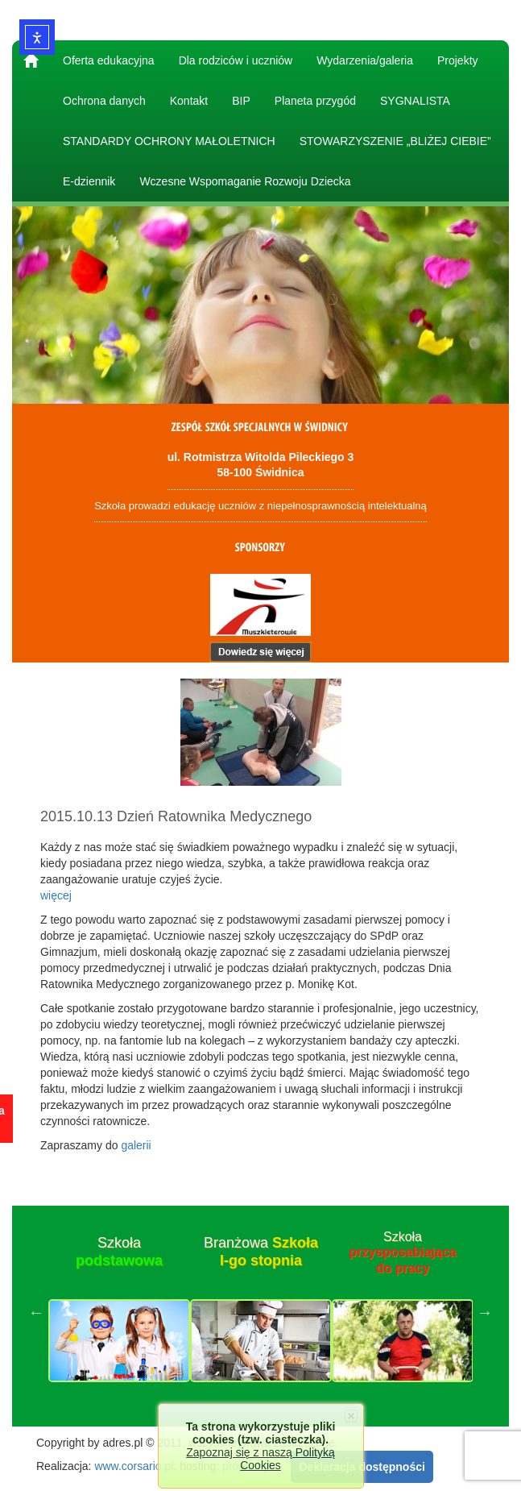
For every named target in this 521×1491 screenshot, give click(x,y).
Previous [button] (36, 1312)
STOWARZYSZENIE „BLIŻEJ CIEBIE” (395, 141)
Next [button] (485, 1312)
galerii (136, 1145)
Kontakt (189, 100)
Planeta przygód (315, 100)
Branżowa (261, 1252)
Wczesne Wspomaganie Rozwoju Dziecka (244, 181)
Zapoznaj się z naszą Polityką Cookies (260, 1459)
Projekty (457, 60)
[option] (119, 1312)
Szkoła (119, 1252)
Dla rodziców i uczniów (236, 60)
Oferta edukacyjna (109, 60)
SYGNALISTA (415, 100)
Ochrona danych (104, 100)
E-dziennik (89, 181)
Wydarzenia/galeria (364, 60)
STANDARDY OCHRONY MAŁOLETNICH (169, 141)
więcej (56, 895)
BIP (241, 100)
